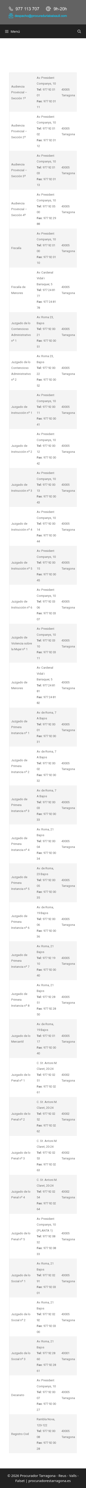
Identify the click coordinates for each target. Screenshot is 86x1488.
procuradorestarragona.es (49, 1480)
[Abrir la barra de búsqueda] (79, 31)
